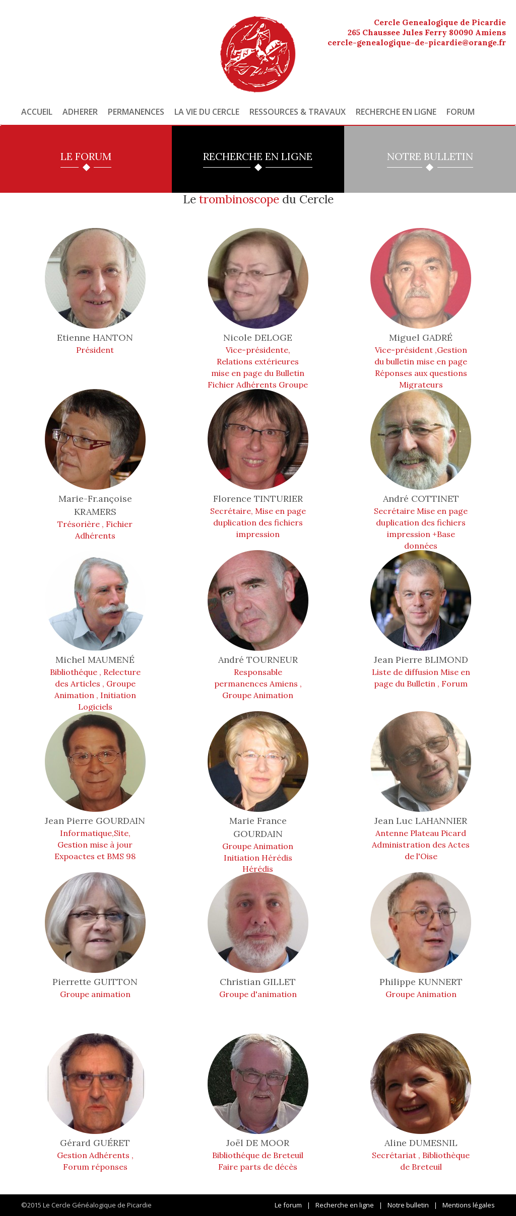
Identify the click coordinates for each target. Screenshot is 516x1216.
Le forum (288, 1204)
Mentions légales (468, 1204)
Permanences (136, 111)
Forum (460, 111)
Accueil (36, 111)
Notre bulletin (408, 1204)
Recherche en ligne (396, 111)
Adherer (80, 111)
